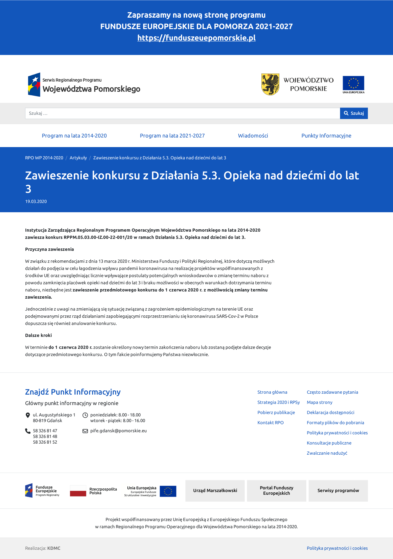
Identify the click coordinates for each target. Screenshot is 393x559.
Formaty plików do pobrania (335, 422)
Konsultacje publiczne (329, 442)
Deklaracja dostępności (330, 412)
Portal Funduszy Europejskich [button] (276, 490)
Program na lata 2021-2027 (172, 135)
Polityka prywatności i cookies (337, 432)
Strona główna (272, 392)
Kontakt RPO (271, 422)
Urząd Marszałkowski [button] (215, 490)
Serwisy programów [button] (338, 490)
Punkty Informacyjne (326, 135)
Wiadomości (253, 135)
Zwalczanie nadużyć (327, 453)
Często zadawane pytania (332, 392)
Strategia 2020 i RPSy (279, 402)
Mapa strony (319, 402)
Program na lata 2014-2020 (74, 135)
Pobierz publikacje (276, 412)
